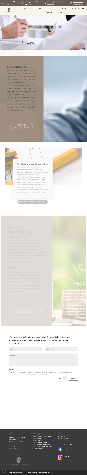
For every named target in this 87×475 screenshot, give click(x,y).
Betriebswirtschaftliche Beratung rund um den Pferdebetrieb (47, 34)
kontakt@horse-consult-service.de (19, 446)
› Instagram (66, 456)
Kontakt (49, 13)
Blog (84, 9)
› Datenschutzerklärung (64, 438)
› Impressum (61, 436)
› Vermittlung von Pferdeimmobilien (43, 446)
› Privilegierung (37, 440)
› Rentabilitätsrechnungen (40, 442)
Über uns (58, 13)
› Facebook (66, 450)
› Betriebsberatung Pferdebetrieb (42, 436)
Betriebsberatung (30, 9)
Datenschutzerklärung (40, 374)
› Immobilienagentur (38, 448)
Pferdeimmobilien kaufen (71, 9)
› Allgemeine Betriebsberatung (41, 444)
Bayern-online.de (48, 472)
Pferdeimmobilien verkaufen (49, 9)
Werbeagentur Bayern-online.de (25, 472)
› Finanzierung (37, 438)
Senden (73, 378)
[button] (3, 471)
